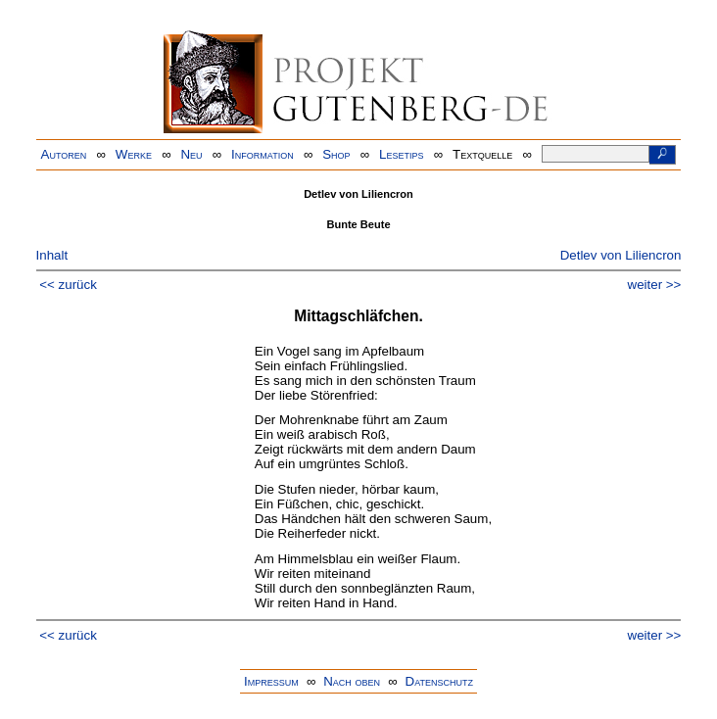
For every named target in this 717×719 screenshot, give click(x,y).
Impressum (271, 681)
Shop (336, 154)
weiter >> (655, 284)
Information (262, 154)
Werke (134, 154)
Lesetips (401, 154)
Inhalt (52, 255)
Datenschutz (439, 681)
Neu (191, 154)
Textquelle (482, 154)
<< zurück (68, 284)
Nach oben (351, 681)
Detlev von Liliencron (621, 255)
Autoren (64, 154)
